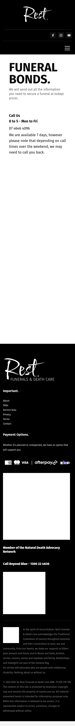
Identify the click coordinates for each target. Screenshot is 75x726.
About (6, 400)
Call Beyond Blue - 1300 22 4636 (26, 564)
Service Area (9, 410)
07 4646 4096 (19, 128)
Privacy (7, 414)
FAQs (5, 405)
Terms (6, 419)
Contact (7, 423)
